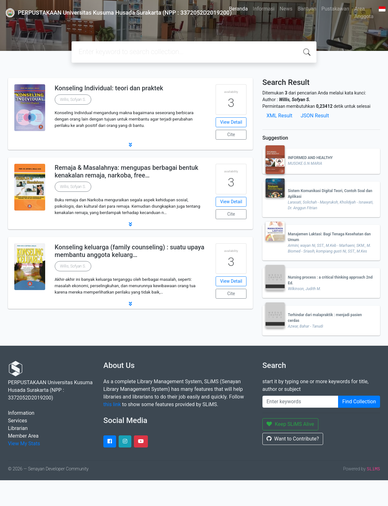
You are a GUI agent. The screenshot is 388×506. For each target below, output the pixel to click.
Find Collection (359, 402)
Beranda (238, 9)
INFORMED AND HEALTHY (310, 158)
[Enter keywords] (300, 402)
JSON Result (315, 116)
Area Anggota (363, 12)
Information (21, 413)
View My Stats (24, 443)
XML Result (279, 116)
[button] (130, 145)
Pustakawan (335, 9)
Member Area (23, 436)
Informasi (263, 9)
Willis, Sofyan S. (73, 99)
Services (17, 421)
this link (112, 404)
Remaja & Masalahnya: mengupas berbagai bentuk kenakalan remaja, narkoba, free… (126, 171)
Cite (231, 134)
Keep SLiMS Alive (290, 424)
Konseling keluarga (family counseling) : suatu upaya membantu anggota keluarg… (129, 251)
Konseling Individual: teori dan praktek (109, 88)
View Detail (231, 122)
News (286, 9)
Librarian (18, 428)
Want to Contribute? (293, 439)
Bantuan (306, 9)
